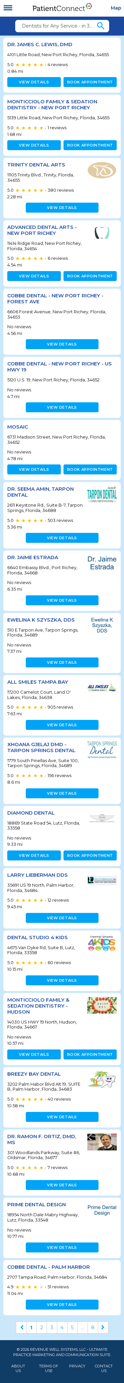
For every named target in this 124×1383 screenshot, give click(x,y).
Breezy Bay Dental (34, 1074)
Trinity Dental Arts (36, 164)
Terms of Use (48, 1368)
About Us (18, 1368)
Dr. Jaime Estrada (32, 557)
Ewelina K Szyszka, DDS (41, 620)
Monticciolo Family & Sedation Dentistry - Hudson (38, 1006)
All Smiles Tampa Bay (37, 682)
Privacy (77, 1366)
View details (34, 82)
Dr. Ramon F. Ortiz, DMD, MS (41, 1139)
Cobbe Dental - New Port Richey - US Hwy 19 (59, 366)
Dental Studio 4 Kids (37, 937)
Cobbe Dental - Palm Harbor (48, 1267)
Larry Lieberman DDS (37, 875)
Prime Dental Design (36, 1204)
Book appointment (90, 82)
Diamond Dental (31, 813)
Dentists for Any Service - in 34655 (59, 26)
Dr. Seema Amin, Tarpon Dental (40, 492)
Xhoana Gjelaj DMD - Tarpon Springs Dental (41, 747)
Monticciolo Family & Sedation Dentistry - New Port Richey (52, 104)
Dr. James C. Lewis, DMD (39, 44)
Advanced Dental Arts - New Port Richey (42, 230)
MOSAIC (17, 427)
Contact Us (104, 1368)
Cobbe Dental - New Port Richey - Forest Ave (55, 298)
